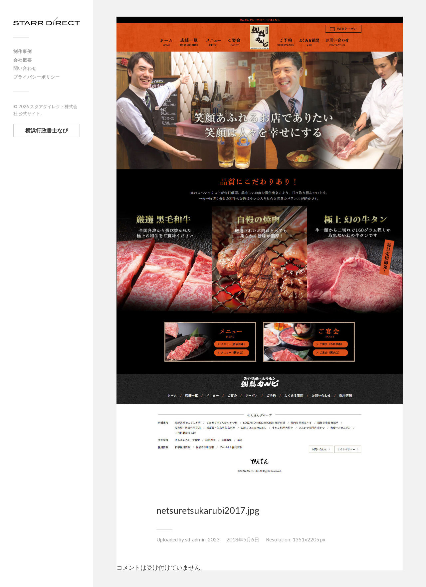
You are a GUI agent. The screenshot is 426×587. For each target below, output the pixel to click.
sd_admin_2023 (202, 539)
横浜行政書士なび (46, 130)
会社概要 (22, 60)
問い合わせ (25, 68)
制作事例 (22, 51)
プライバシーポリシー (36, 77)
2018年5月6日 (242, 539)
